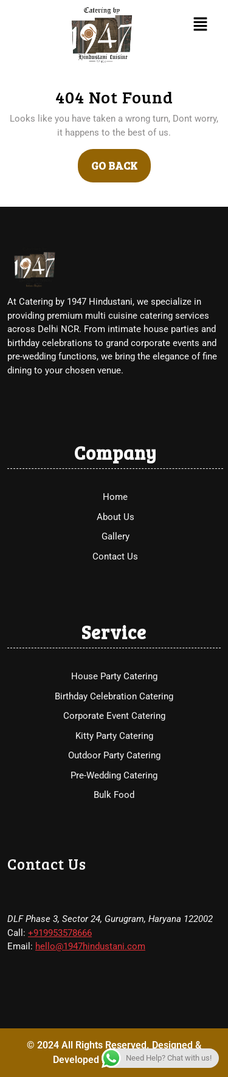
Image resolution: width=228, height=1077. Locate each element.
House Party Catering (114, 737)
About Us (115, 577)
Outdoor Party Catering (114, 816)
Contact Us (115, 617)
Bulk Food (114, 856)
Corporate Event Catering (114, 777)
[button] (200, 24)
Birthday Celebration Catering (114, 757)
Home (115, 558)
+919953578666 (60, 993)
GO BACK (121, 161)
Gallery (116, 597)
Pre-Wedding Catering (114, 836)
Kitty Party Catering (114, 796)
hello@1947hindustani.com (90, 1007)
